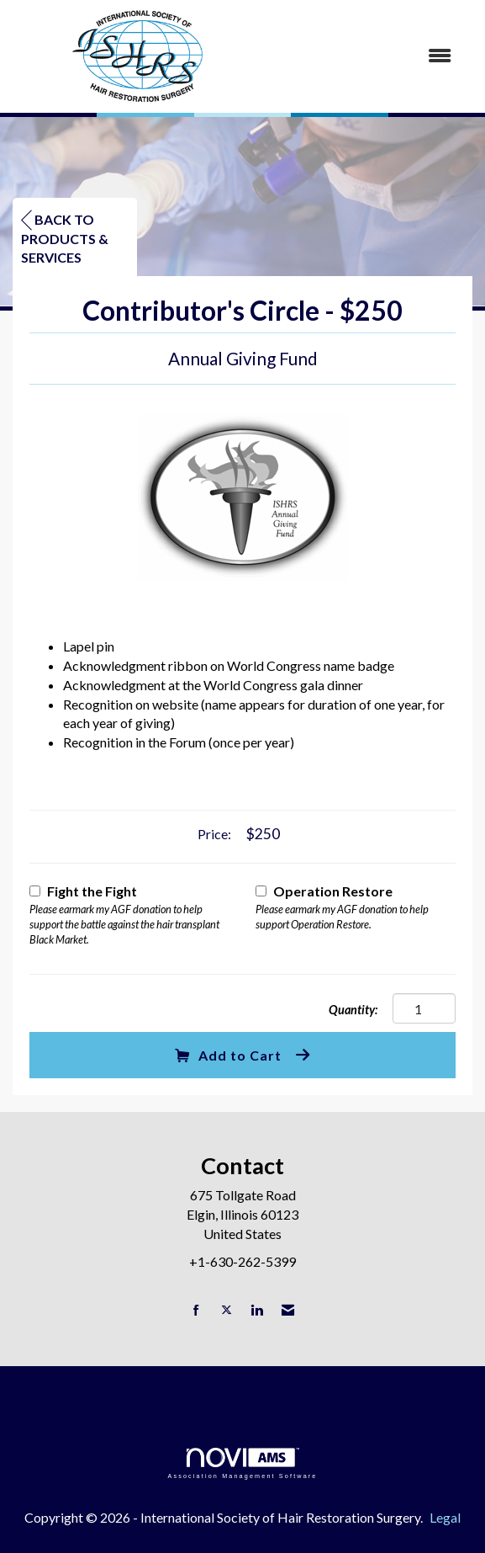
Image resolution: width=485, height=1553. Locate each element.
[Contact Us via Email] (288, 1310)
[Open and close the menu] (369, 56)
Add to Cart (228, 1055)
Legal (445, 1517)
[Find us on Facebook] (196, 1310)
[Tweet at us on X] (226, 1310)
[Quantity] (424, 1008)
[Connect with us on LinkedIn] (257, 1310)
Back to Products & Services (64, 238)
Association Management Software (242, 1463)
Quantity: (353, 1010)
